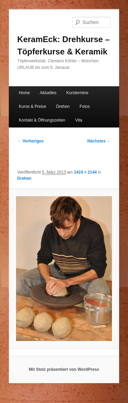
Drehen (62, 106)
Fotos (85, 106)
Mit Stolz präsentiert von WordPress (64, 369)
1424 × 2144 (85, 172)
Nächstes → (99, 141)
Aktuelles (48, 92)
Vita (78, 120)
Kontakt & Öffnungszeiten (42, 120)
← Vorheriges (30, 141)
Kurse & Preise (32, 106)
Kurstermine (77, 92)
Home (24, 92)
